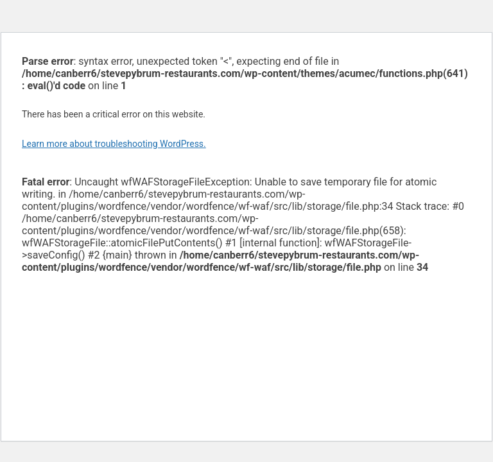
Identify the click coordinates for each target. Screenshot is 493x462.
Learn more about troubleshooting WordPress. (114, 144)
